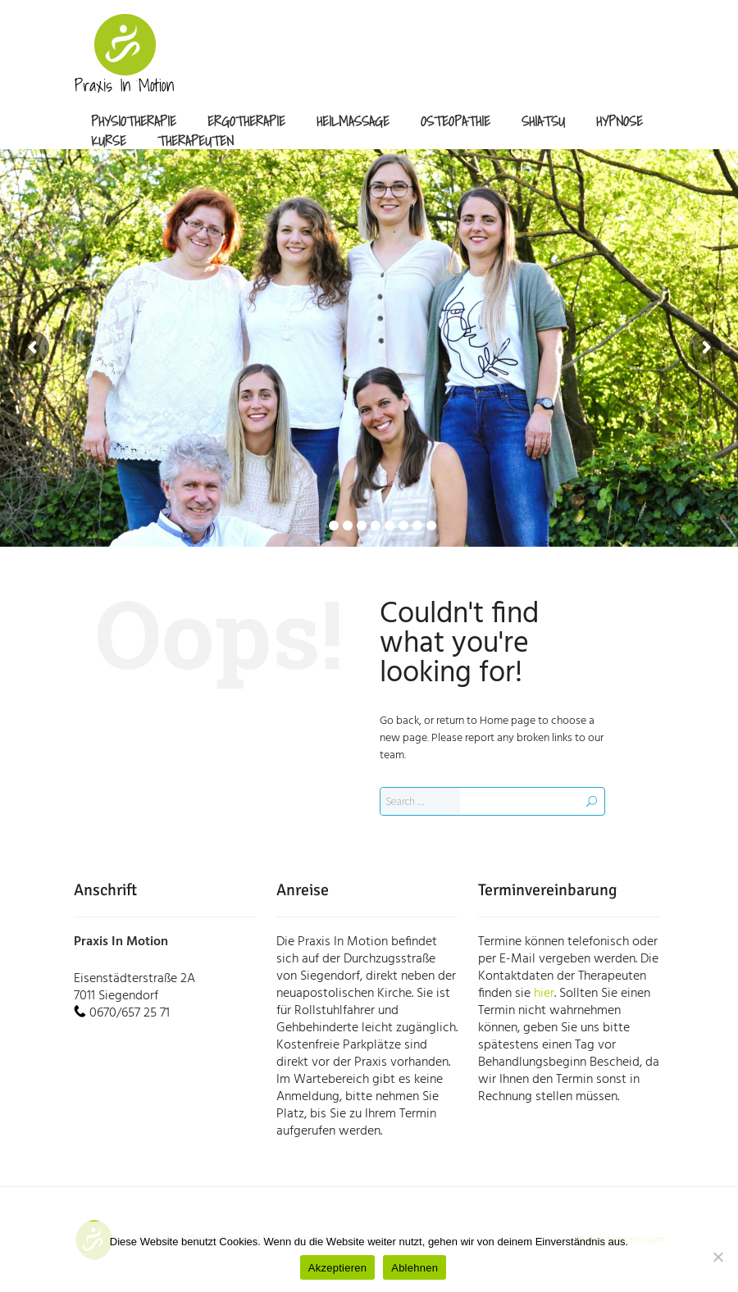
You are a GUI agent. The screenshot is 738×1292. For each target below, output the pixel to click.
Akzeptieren (337, 1268)
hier (544, 993)
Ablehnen (414, 1268)
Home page (507, 721)
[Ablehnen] (717, 1257)
